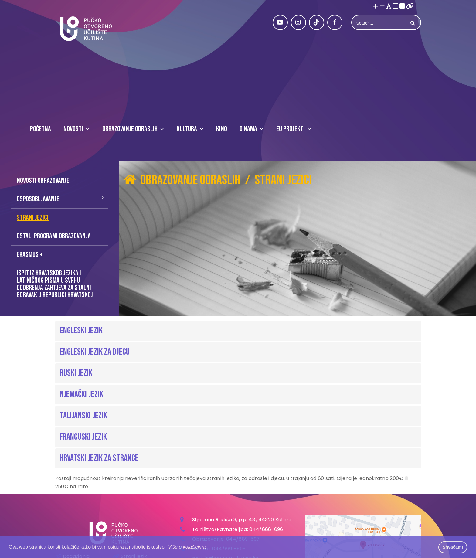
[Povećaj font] (375, 6)
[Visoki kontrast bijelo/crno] (395, 6)
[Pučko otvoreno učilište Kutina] (85, 28)
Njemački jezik (81, 394)
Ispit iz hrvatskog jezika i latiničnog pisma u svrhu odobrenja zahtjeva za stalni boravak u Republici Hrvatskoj (55, 284)
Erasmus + (30, 254)
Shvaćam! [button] (453, 547)
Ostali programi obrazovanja (54, 236)
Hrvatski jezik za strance (99, 458)
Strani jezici (33, 217)
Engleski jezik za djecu (95, 351)
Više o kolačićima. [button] (187, 546)
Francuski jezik (83, 436)
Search (412, 23)
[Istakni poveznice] (410, 6)
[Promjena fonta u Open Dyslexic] (389, 6)
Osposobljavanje (38, 199)
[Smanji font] (382, 6)
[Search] (379, 23)
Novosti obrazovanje (43, 180)
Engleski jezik (81, 330)
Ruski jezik (76, 373)
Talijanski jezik (83, 415)
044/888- (261, 529)
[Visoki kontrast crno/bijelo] (402, 6)
